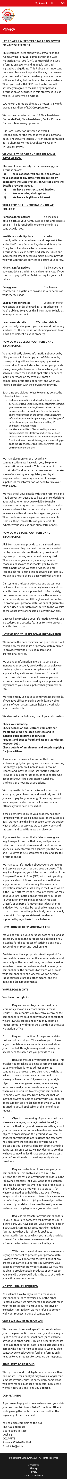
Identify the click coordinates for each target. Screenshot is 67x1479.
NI (52, 3)
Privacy (33, 1472)
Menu (13, 15)
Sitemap (33, 1468)
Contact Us (33, 1464)
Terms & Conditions (33, 1475)
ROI (63, 3)
